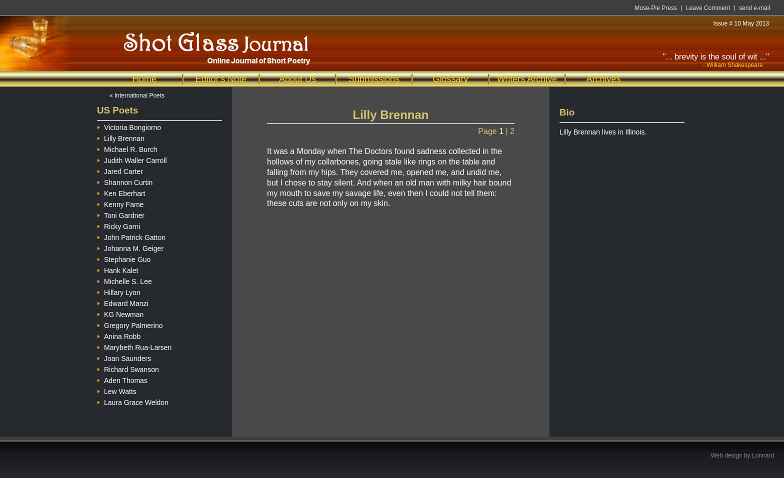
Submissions (374, 79)
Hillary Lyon (118, 291)
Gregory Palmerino (130, 324)
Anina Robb (118, 335)
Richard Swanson (128, 368)
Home (144, 79)
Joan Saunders (124, 357)
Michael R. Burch (127, 148)
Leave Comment (708, 8)
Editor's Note (221, 79)
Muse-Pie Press (655, 8)
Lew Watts (116, 390)
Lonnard (763, 455)
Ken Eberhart (121, 192)
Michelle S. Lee (124, 280)
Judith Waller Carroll (132, 159)
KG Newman (120, 313)
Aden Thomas (122, 379)
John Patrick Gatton (131, 236)
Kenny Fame (120, 203)
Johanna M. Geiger (130, 247)
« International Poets (137, 95)
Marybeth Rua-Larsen (134, 346)
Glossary (450, 79)
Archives (603, 79)
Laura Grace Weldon (132, 401)
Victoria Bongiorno (129, 126)
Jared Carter (120, 170)
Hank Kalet (117, 269)
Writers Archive (527, 79)
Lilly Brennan (120, 137)
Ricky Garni (118, 225)
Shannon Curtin (124, 181)
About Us (297, 79)
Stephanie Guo (123, 258)
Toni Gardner (120, 214)
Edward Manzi (122, 302)
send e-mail (754, 8)
